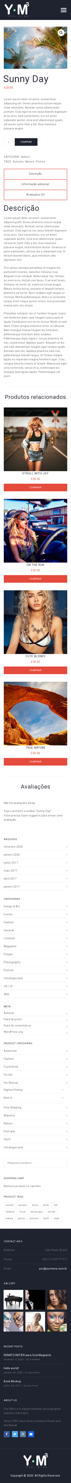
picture (40, 161)
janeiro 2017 (12, 886)
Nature (25, 156)
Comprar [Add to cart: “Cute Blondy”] (36, 670)
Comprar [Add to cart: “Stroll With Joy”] (36, 487)
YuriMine (35, 1359)
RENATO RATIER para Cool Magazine (27, 1355)
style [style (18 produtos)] (56, 1218)
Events (8, 914)
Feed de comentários (17, 1025)
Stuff (7, 1139)
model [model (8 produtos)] (51, 1211)
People (8, 954)
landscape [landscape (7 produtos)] (36, 1211)
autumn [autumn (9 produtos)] (22, 1205)
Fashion (9, 922)
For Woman (11, 1082)
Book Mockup (12, 1381)
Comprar (26, 141)
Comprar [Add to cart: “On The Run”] (36, 578)
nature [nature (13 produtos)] (9, 1218)
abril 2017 (10, 878)
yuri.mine (34, 1372)
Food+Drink (11, 1066)
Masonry (9, 1115)
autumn (18, 161)
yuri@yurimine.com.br (53, 1268)
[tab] (35, 174)
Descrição (35, 173)
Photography (12, 962)
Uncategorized (13, 978)
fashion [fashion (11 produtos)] (10, 1211)
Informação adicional (35, 184)
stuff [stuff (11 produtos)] (46, 1218)
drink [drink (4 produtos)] (46, 1205)
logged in (35, 815)
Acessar (9, 1013)
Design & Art (12, 906)
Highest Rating (13, 1089)
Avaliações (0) (35, 194)
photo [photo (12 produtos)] (21, 1218)
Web (6, 994)
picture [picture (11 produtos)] (34, 1218)
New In (8, 1097)
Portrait (9, 970)
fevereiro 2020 (13, 846)
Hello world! (11, 1368)
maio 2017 (10, 870)
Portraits (9, 1131)
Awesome (10, 1050)
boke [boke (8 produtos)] (35, 1205)
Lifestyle (9, 938)
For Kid (8, 1074)
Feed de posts (13, 1019)
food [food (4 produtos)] (22, 1211)
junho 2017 (11, 862)
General (9, 930)
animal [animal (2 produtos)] (9, 1205)
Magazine (10, 946)
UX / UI (8, 986)
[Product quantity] (8, 142)
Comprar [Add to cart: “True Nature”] (36, 761)
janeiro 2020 (12, 854)
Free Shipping (12, 1107)
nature (29, 161)
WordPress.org (13, 1031)
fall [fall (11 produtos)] (56, 1205)
